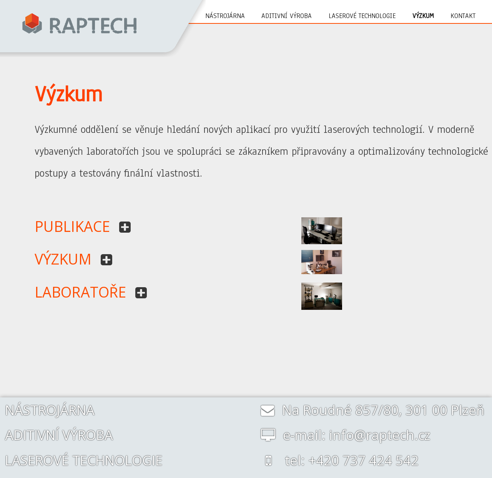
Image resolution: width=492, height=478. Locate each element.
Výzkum (423, 16)
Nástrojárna (225, 16)
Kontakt (462, 16)
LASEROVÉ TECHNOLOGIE (84, 460)
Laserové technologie (362, 16)
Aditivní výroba (286, 16)
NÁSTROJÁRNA (50, 410)
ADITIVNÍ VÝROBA (59, 435)
